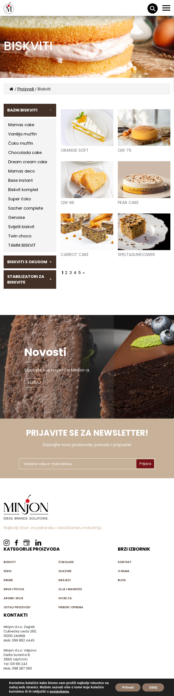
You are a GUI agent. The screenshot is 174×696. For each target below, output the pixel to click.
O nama (123, 571)
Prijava (145, 463)
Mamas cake (21, 125)
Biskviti (10, 562)
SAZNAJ (34, 382)
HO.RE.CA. (65, 598)
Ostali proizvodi (17, 607)
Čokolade (66, 562)
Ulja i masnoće (70, 589)
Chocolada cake (25, 152)
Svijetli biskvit (21, 227)
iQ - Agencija (94, 693)
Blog (122, 580)
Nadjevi (64, 580)
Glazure (65, 571)
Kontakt (124, 562)
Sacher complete (25, 208)
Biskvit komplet (23, 189)
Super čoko (19, 199)
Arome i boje (13, 598)
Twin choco (19, 236)
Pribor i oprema (70, 607)
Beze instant (20, 180)
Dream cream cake (27, 162)
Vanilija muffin (22, 134)
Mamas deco (21, 171)
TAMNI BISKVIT (22, 245)
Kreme (8, 580)
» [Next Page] (84, 272)
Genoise (16, 217)
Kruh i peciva (14, 589)
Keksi (8, 571)
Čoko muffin (20, 143)
